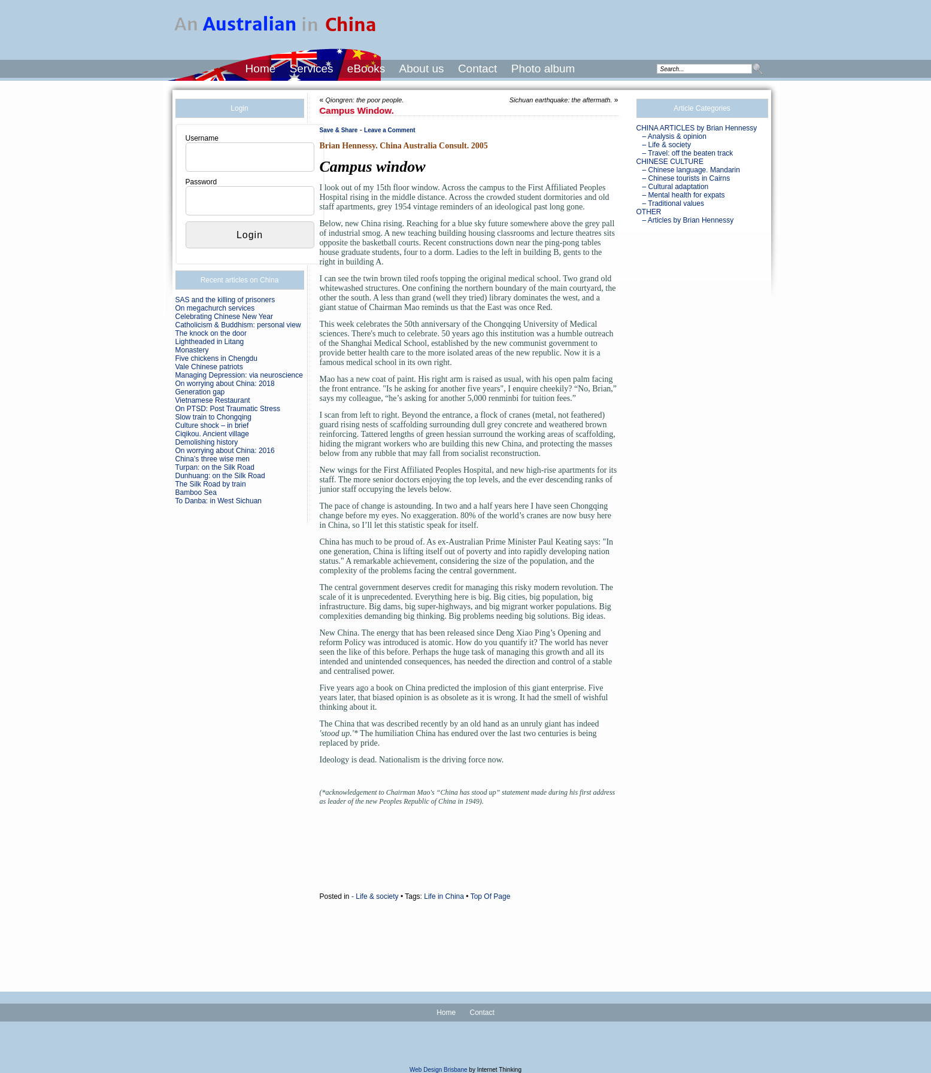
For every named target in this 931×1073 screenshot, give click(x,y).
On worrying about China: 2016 (225, 450)
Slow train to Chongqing (213, 417)
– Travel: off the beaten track (687, 153)
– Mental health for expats (683, 195)
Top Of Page (491, 896)
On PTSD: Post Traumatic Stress (227, 409)
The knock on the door (211, 333)
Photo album (543, 68)
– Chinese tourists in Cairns (686, 178)
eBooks (366, 68)
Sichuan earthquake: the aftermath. (561, 100)
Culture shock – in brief (212, 425)
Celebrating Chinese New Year (224, 316)
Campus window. (357, 110)
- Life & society (375, 896)
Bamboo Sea (196, 492)
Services (311, 68)
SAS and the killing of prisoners (225, 300)
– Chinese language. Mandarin (691, 170)
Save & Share (339, 130)
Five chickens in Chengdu (216, 358)
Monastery (192, 350)
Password (201, 182)
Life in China (444, 896)
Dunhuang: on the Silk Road (220, 476)
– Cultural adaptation (675, 187)
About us (421, 68)
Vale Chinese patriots (209, 367)
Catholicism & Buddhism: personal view (238, 325)
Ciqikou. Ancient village (212, 434)
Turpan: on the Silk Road (214, 467)
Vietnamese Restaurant (212, 400)
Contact (477, 68)
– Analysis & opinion (674, 136)
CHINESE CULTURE (669, 161)
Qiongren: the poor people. (365, 100)
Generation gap (200, 392)
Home (260, 68)
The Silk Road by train (210, 484)
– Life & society (666, 145)
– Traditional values (673, 203)
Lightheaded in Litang (209, 342)
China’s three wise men (212, 459)
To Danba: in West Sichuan (218, 501)
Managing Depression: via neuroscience (239, 375)
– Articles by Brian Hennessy (688, 220)
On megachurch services (215, 308)
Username (202, 138)
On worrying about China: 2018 (225, 383)
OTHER (649, 212)
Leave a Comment (390, 130)
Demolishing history (206, 442)
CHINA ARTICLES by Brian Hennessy (696, 128)
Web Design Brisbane (439, 1069)
